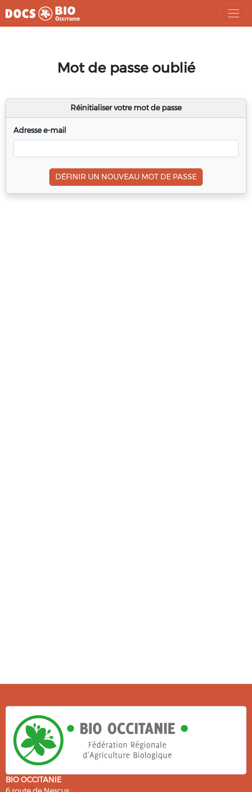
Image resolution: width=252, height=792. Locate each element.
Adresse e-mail (39, 130)
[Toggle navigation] (233, 13)
